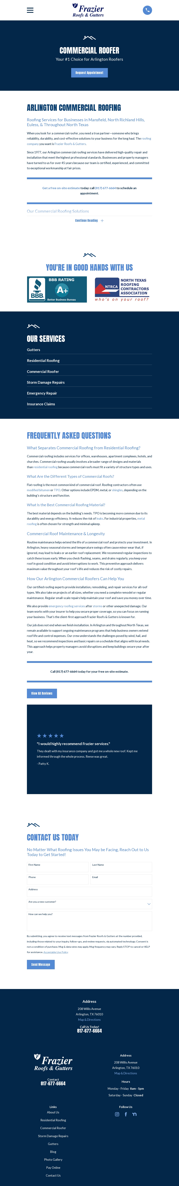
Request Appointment (89, 72)
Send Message (40, 965)
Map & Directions (89, 1020)
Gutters (53, 1145)
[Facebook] (126, 1115)
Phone (32, 878)
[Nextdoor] (134, 1115)
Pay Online (53, 1168)
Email (95, 878)
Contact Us (53, 1176)
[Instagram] (117, 1115)
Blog (53, 1152)
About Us (53, 1113)
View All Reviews (41, 694)
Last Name (98, 865)
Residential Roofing (53, 1121)
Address (33, 890)
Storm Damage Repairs (53, 1137)
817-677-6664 (89, 1031)
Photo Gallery (53, 1160)
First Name (34, 865)
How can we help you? (40, 915)
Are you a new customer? (42, 902)
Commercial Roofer (53, 1129)
